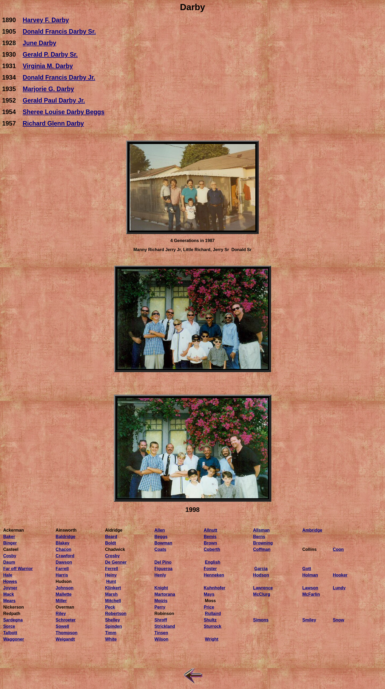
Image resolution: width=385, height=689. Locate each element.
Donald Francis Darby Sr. (59, 31)
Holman (310, 575)
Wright (211, 639)
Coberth (212, 549)
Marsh (111, 594)
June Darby (39, 43)
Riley (61, 613)
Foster (210, 568)
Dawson (64, 562)
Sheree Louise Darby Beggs (64, 111)
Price (209, 607)
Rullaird (213, 613)
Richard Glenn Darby (53, 123)
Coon (338, 549)
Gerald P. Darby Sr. (50, 54)
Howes (10, 581)
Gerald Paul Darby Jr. (54, 100)
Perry (160, 607)
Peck (110, 607)
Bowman (163, 543)
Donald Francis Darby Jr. (59, 77)
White (111, 639)
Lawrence (263, 588)
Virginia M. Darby (48, 66)
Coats (160, 549)
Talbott (10, 632)
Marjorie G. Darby (48, 88)
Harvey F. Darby (46, 20)
